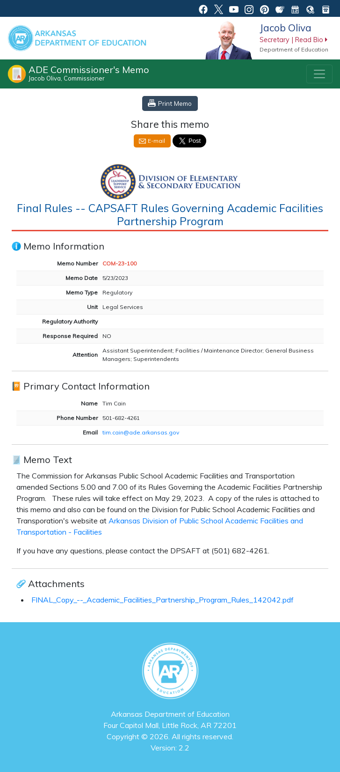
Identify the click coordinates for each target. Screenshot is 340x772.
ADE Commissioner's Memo (89, 73)
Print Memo (175, 103)
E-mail (156, 140)
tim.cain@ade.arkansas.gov (140, 432)
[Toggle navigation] (319, 74)
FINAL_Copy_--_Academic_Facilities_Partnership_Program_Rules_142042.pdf (162, 599)
